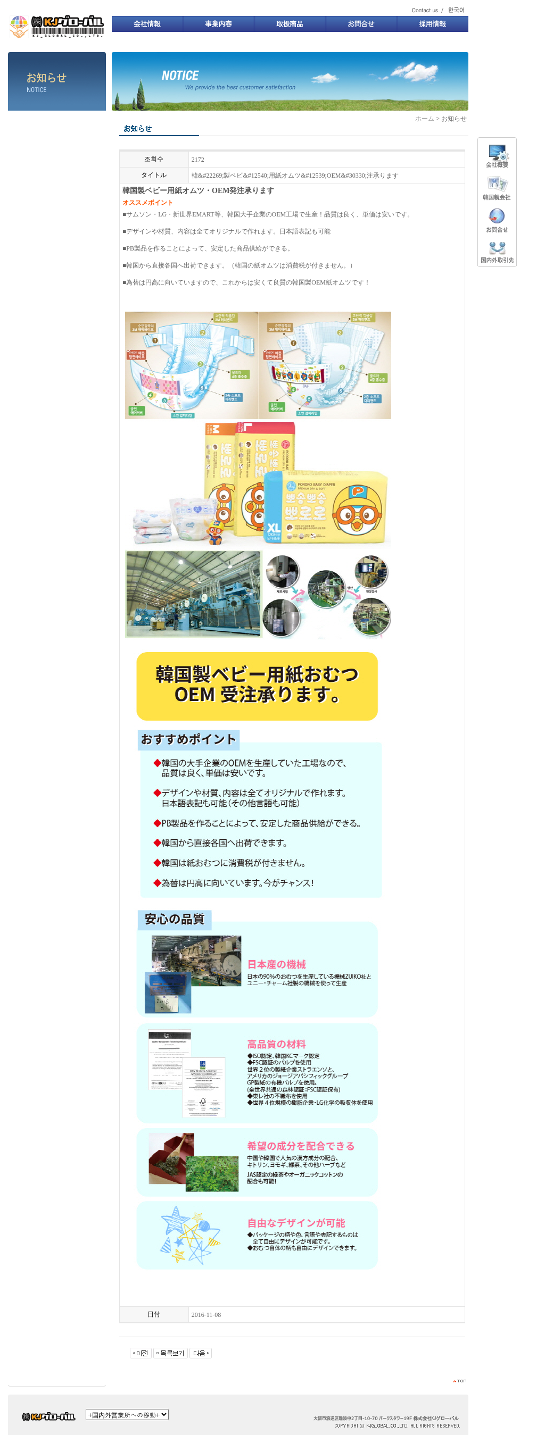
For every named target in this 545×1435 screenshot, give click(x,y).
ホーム (424, 118)
